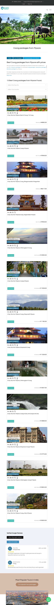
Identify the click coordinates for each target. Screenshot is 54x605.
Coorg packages (31, 67)
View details (11, 122)
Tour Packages (18, 58)
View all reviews (12, 542)
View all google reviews (15, 537)
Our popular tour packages (27, 584)
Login (23, 4)
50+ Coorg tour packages (14, 67)
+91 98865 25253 (16, 1)
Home (9, 58)
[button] (40, 10)
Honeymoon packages (41, 67)
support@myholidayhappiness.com (33, 1)
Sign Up (30, 4)
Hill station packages (11, 69)
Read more (9, 75)
